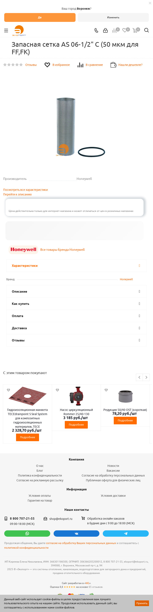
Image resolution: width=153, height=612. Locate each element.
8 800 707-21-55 (22, 518)
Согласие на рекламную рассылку (39, 480)
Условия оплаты (40, 495)
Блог (40, 470)
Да (40, 17)
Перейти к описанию (17, 194)
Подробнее (27, 437)
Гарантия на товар (40, 500)
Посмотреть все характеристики (25, 189)
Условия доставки (113, 495)
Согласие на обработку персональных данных (113, 475)
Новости (113, 465)
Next (146, 377)
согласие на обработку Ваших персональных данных (81, 543)
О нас (40, 465)
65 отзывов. (96, 586)
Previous (139, 377)
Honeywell (126, 279)
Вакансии (113, 470)
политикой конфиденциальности (26, 547)
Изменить (113, 17)
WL (87, 583)
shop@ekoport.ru (60, 518)
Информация (76, 489)
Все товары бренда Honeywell (62, 249)
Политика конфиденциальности (40, 475)
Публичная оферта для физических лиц (113, 480)
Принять (142, 603)
